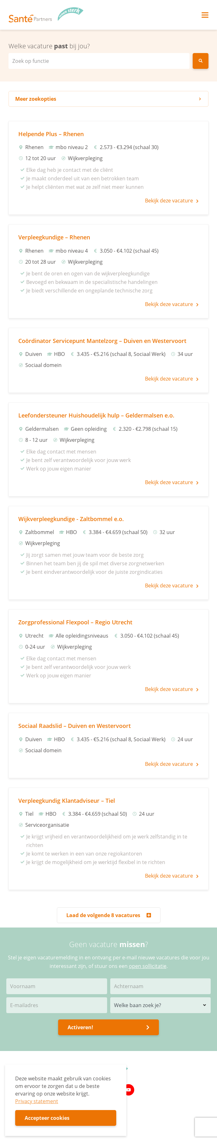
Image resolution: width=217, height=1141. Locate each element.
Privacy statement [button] (36, 1101)
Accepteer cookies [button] (47, 1117)
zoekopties (108, 99)
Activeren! (108, 1027)
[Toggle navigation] (205, 15)
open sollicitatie (147, 966)
